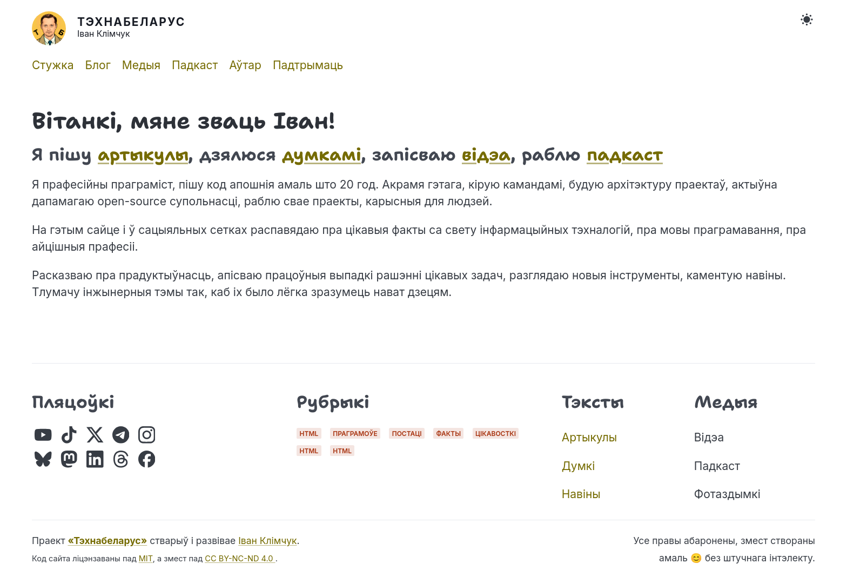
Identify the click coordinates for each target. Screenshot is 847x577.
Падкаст (195, 65)
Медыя (141, 65)
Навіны (581, 494)
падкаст (625, 154)
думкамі (321, 154)
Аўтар (245, 65)
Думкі (578, 466)
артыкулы (143, 154)
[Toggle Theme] (807, 20)
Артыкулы (589, 437)
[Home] (225, 28)
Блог (97, 65)
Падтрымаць (308, 65)
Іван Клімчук (267, 540)
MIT (146, 558)
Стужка (52, 65)
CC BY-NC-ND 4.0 (240, 558)
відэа (486, 154)
